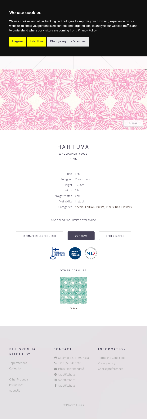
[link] (87, 30)
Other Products (18, 379)
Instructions (16, 385)
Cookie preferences (110, 369)
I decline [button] (36, 41)
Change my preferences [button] (68, 41)
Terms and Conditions (111, 358)
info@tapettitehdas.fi (71, 369)
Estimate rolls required (39, 235)
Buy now (81, 235)
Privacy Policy (87, 30)
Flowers (126, 207)
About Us (14, 390)
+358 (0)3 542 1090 (69, 363)
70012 (73, 307)
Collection (15, 368)
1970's (109, 207)
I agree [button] (17, 41)
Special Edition (85, 207)
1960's (100, 207)
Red (117, 207)
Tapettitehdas (18, 363)
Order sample (115, 235)
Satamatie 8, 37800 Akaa (73, 358)
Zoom (135, 123)
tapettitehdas (66, 374)
